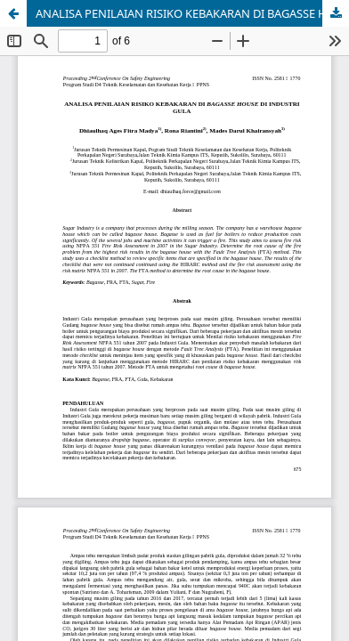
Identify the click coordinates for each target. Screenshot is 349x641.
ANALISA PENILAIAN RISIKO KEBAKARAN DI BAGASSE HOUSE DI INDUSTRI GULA (192, 13)
